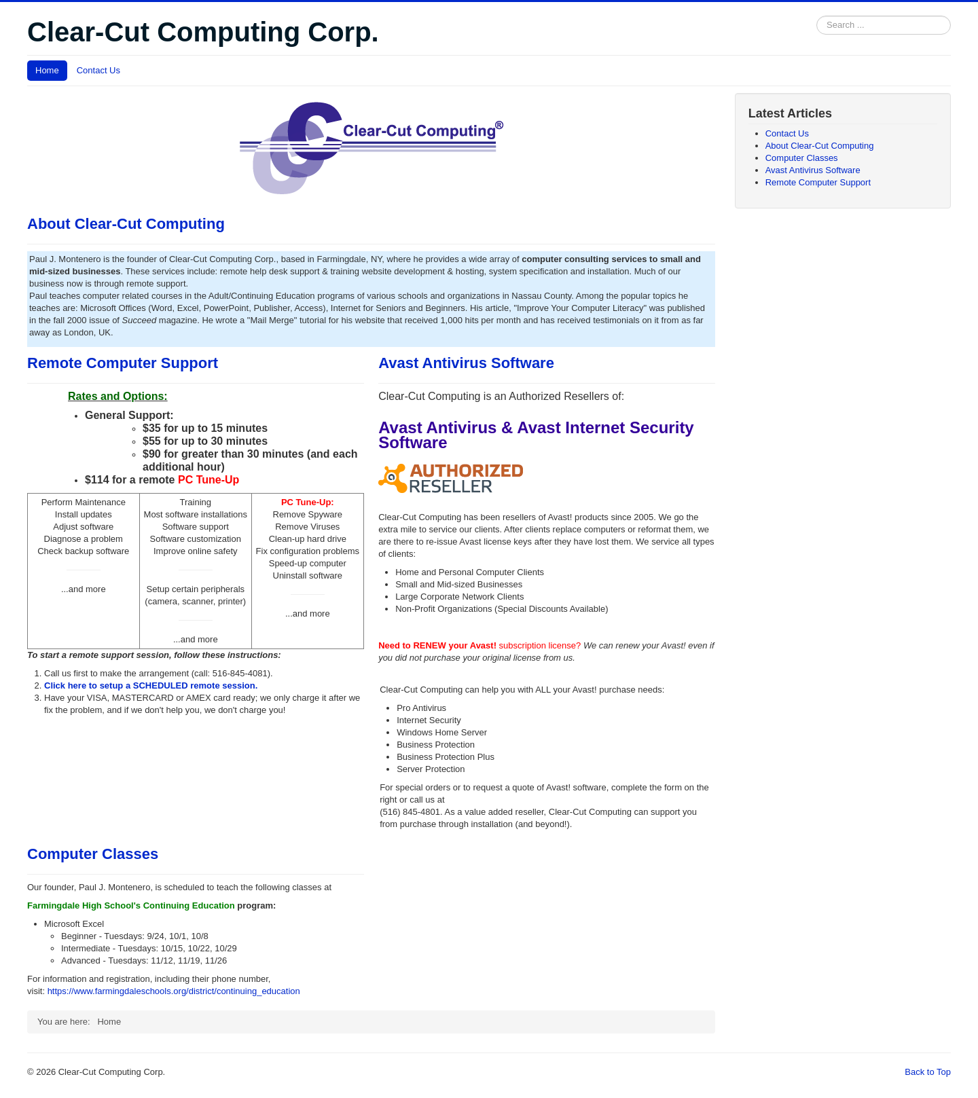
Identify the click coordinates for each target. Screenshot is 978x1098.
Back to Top (928, 1072)
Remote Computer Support (122, 362)
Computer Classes (92, 853)
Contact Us (98, 70)
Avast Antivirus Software (466, 362)
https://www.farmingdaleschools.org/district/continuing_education (174, 991)
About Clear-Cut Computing (126, 223)
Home (47, 70)
